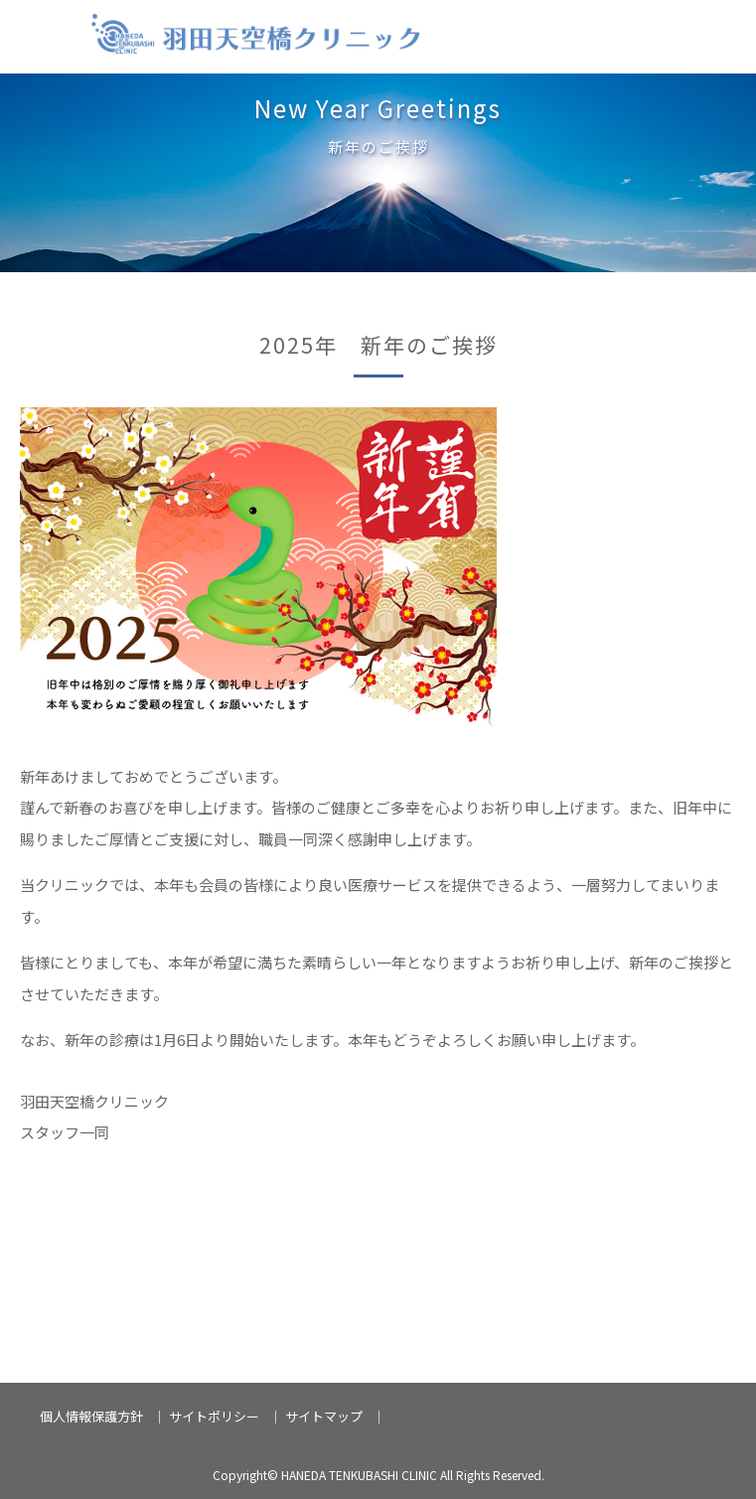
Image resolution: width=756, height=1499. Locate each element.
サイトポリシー (214, 1416)
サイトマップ (324, 1416)
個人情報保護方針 (91, 1416)
